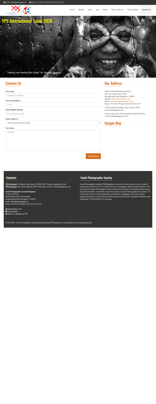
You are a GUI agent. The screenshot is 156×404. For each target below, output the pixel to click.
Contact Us (146, 10)
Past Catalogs (132, 10)
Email (15, 2)
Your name (10, 91)
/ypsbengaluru (12, 211)
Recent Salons (117, 10)
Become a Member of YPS (17, 214)
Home (72, 10)
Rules (90, 10)
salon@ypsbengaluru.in (20, 202)
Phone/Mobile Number (14, 110)
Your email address (13, 101)
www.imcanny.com (84, 223)
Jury (97, 10)
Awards (81, 10)
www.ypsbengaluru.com (121, 99)
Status (105, 10)
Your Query (10, 128)
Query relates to (12, 119)
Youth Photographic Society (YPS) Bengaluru (97, 184)
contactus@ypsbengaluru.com (121, 101)
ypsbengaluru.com (14, 209)
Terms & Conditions (23, 223)
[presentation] (41, 158)
